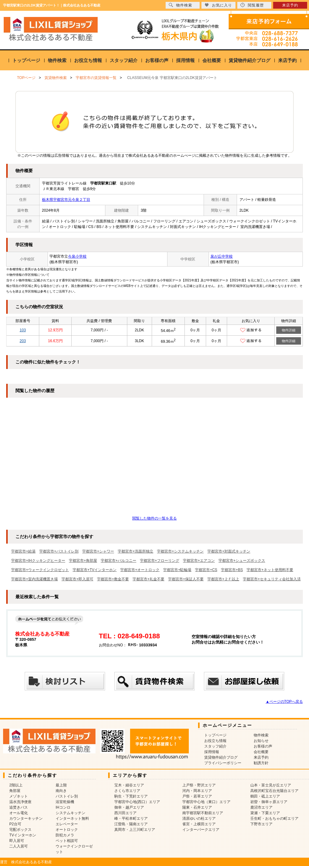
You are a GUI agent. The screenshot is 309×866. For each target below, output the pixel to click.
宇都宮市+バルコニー (118, 560)
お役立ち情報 (88, 60)
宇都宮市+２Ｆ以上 (223, 579)
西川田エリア (125, 813)
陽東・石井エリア (197, 807)
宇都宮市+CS (206, 570)
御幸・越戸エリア (129, 807)
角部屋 (14, 791)
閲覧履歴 (252, 5)
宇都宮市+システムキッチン (180, 551)
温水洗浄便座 (20, 802)
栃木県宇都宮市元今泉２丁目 (66, 199)
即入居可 (16, 841)
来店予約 (287, 60)
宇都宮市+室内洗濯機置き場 (34, 579)
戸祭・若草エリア (197, 796)
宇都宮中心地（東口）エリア (206, 802)
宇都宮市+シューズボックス (241, 560)
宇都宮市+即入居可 (77, 579)
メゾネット (18, 796)
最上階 (61, 785)
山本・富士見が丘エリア (270, 785)
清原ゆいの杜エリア (199, 818)
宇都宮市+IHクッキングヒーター (38, 560)
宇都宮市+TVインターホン (94, 570)
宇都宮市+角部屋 (83, 560)
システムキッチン (70, 813)
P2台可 (15, 824)
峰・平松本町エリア (131, 818)
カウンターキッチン (26, 818)
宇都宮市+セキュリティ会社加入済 (272, 579)
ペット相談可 (67, 841)
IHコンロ (63, 807)
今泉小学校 (77, 256)
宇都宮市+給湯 (23, 551)
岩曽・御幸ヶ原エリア (268, 802)
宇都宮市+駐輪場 (177, 570)
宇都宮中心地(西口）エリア (137, 802)
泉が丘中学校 (221, 256)
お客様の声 (156, 60)
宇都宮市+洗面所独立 (135, 551)
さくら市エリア (127, 791)
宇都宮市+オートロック (139, 570)
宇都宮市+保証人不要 (186, 579)
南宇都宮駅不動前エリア (202, 813)
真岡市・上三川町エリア (134, 829)
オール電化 (18, 813)
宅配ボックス (20, 829)
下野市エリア (261, 824)
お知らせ (261, 741)
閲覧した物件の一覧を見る (154, 518)
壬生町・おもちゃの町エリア (274, 818)
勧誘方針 (261, 763)
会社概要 (211, 60)
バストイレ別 (67, 796)
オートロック (67, 829)
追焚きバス (18, 807)
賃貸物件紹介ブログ (249, 60)
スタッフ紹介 (124, 60)
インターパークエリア (200, 829)
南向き (61, 791)
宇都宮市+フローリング (159, 560)
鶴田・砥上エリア (265, 796)
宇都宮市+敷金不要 (113, 579)
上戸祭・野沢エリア (199, 785)
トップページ (26, 60)
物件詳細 (288, 330)
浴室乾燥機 (65, 802)
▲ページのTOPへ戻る (284, 701)
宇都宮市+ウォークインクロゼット (40, 570)
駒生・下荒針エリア (131, 796)
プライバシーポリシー (222, 763)
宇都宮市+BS (232, 570)
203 (23, 341)
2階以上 (16, 785)
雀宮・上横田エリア (199, 824)
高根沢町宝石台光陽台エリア (274, 791)
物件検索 (57, 60)
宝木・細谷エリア (129, 785)
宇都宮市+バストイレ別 (58, 551)
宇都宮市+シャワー (98, 551)
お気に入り (218, 5)
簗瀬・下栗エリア (265, 813)
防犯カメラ (65, 835)
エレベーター (67, 824)
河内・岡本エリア (197, 791)
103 (23, 330)
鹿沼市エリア (261, 807)
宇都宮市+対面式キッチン (228, 551)
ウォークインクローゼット (74, 849)
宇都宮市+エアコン (199, 560)
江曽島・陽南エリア (131, 824)
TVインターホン (22, 835)
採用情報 (185, 60)
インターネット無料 (72, 818)
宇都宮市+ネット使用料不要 (270, 570)
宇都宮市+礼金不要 (148, 579)
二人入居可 (18, 846)
